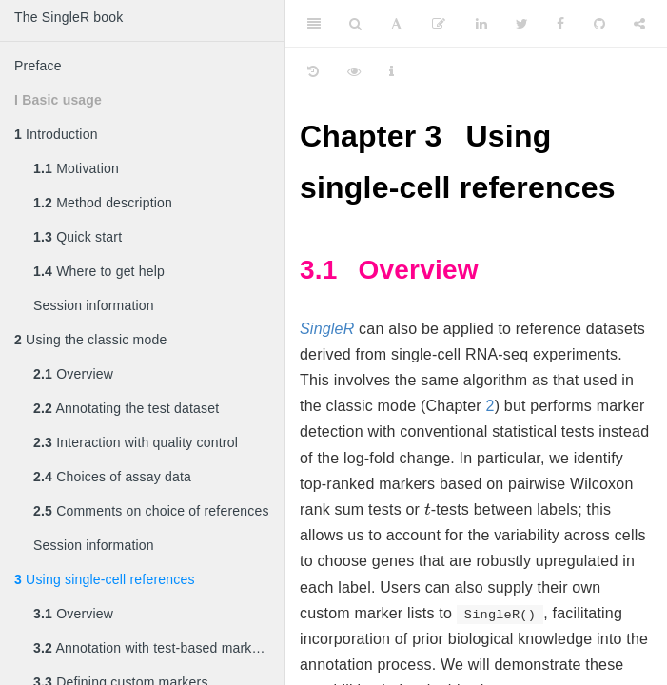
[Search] (355, 24)
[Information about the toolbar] (391, 71)
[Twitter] (521, 24)
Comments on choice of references (151, 511)
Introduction (56, 134)
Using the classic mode (90, 339)
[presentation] (427, 508)
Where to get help (99, 271)
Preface (38, 65)
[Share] (639, 24)
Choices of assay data (112, 476)
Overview (73, 374)
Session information (93, 305)
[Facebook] (560, 24)
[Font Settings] (396, 24)
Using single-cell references (104, 579)
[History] (313, 71)
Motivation (76, 168)
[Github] (599, 24)
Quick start (77, 237)
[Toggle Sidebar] (314, 24)
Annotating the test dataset (126, 408)
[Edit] (439, 24)
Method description (102, 202)
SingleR (327, 329)
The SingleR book (69, 17)
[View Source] (354, 71)
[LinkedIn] (481, 24)
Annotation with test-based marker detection (158, 648)
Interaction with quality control (135, 442)
